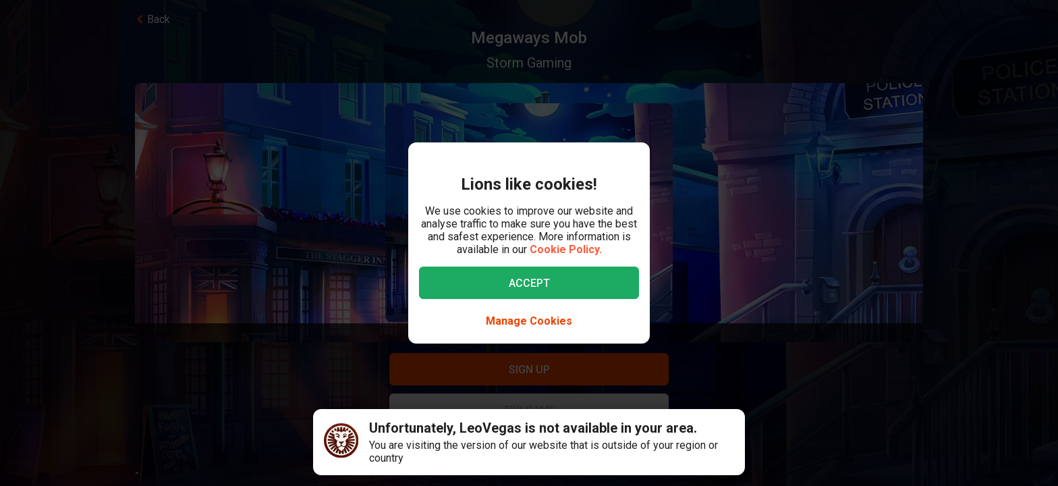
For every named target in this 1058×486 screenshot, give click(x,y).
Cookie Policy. (566, 249)
